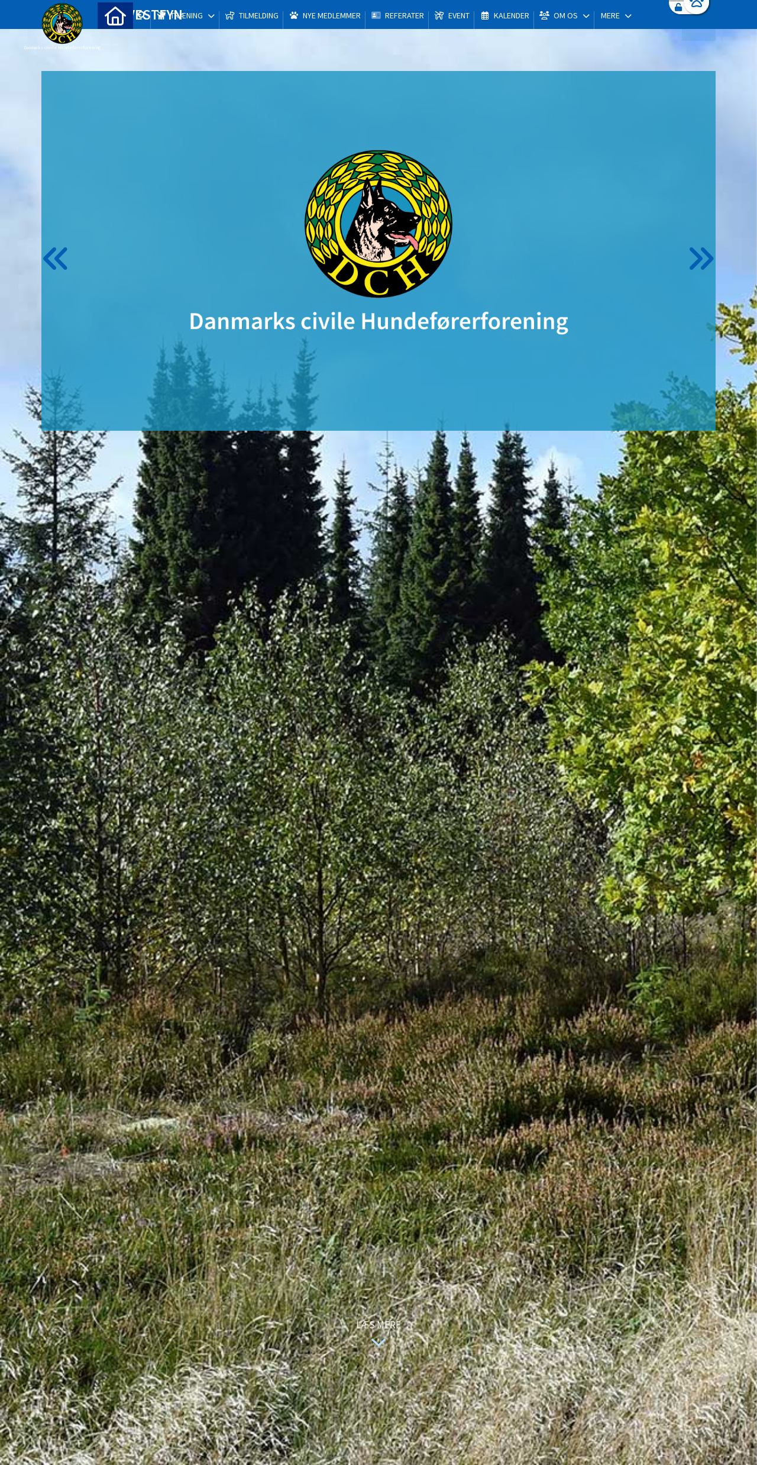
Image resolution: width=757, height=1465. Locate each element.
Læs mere (378, 1335)
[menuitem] (115, 40)
